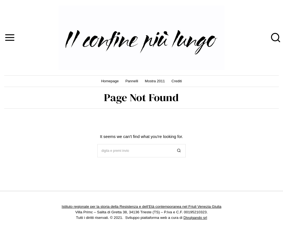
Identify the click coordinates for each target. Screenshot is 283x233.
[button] (179, 150)
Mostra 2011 (155, 81)
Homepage (110, 81)
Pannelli (131, 81)
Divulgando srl (195, 218)
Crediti (177, 81)
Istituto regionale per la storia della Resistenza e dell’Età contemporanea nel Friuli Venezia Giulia (141, 206)
